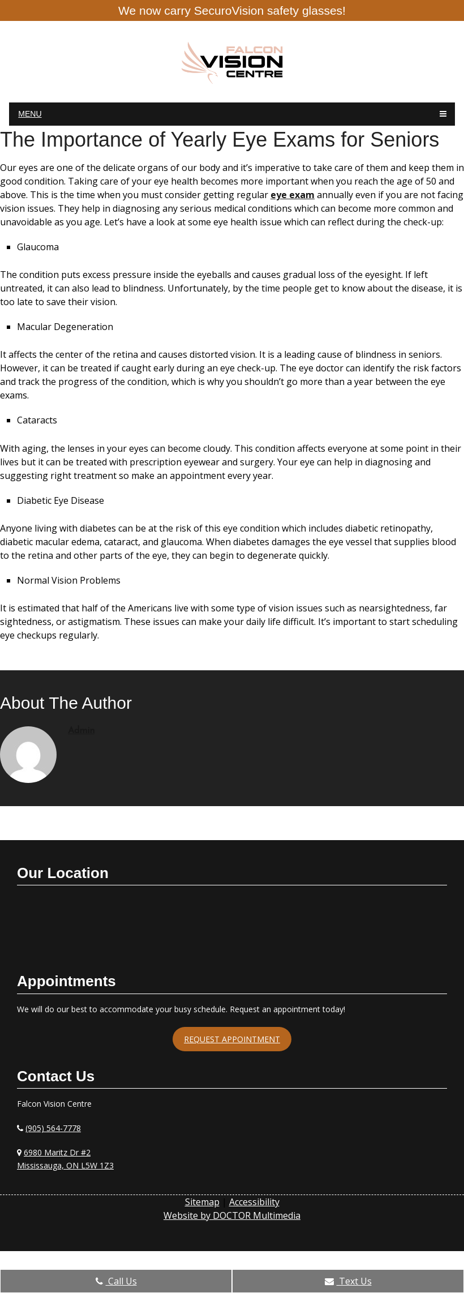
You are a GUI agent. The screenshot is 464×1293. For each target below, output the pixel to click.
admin (81, 730)
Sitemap (202, 1202)
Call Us (116, 1281)
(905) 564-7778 (53, 1128)
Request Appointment (232, 1039)
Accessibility (254, 1202)
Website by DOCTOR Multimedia (232, 1215)
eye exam (292, 195)
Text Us (348, 1281)
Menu (29, 113)
